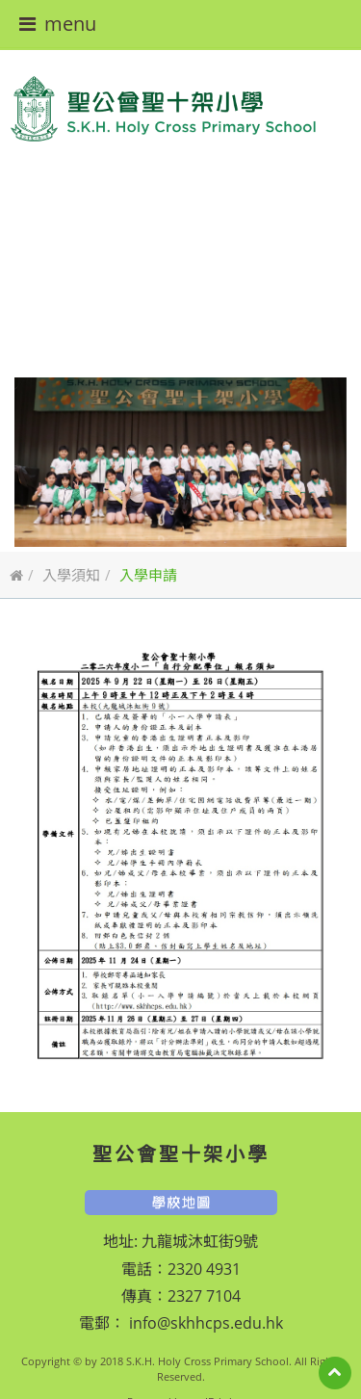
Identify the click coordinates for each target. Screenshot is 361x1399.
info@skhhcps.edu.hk (204, 1323)
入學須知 (71, 574)
